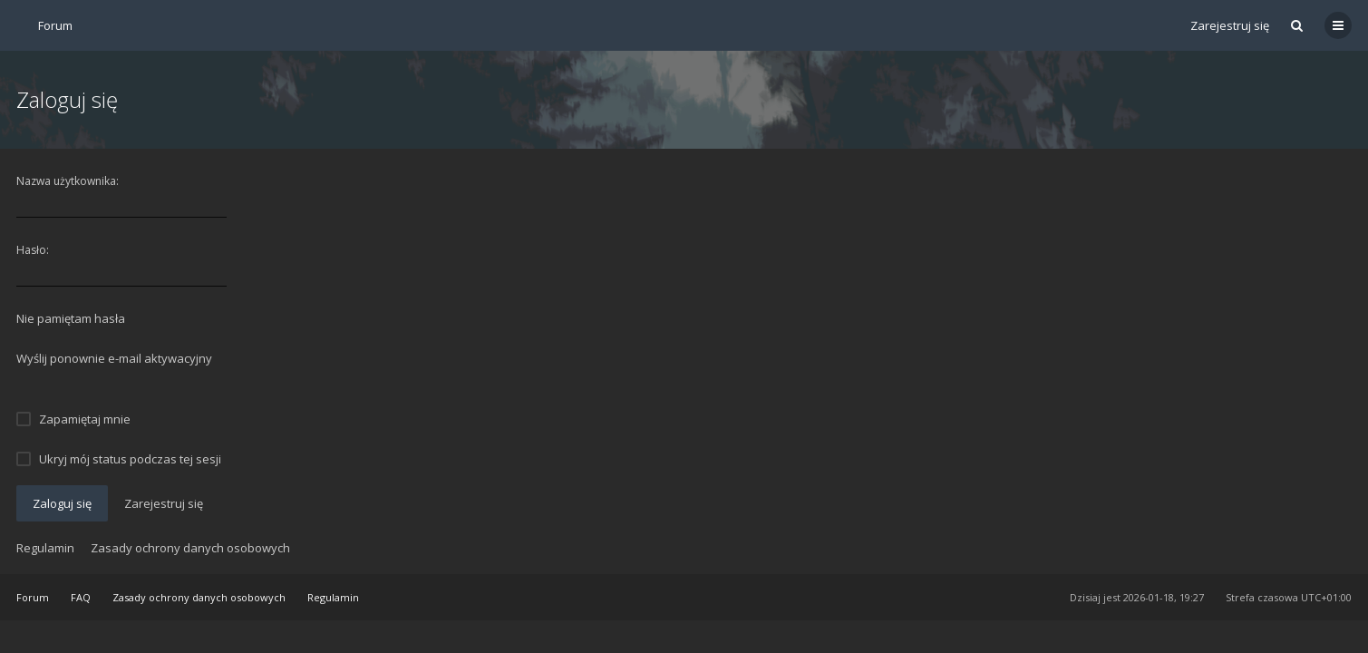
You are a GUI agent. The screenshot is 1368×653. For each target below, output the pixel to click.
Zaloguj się (62, 503)
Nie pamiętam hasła (70, 318)
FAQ (81, 597)
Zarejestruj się (1229, 25)
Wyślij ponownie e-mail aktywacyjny (114, 358)
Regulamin (45, 548)
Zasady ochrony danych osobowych (190, 548)
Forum (32, 597)
